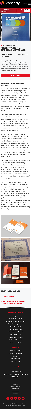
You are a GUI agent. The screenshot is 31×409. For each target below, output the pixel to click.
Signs (15, 316)
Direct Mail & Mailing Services (15, 321)
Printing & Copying (8, 45)
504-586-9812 (4, 11)
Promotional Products (15, 337)
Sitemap (15, 393)
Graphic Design (15, 326)
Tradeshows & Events (15, 332)
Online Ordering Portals (15, 324)
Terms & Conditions (15, 386)
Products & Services (15, 312)
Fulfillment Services (15, 340)
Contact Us (16, 366)
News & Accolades (15, 353)
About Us (15, 347)
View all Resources (8, 296)
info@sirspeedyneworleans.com (15, 374)
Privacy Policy (15, 384)
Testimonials (15, 359)
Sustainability (15, 361)
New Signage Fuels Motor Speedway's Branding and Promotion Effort (14, 303)
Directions (15, 377)
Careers (15, 356)
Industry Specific (15, 342)
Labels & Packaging (15, 334)
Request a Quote (20, 10)
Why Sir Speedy (15, 351)
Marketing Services (15, 329)
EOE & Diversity (15, 391)
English (25, 4)
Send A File (27, 10)
